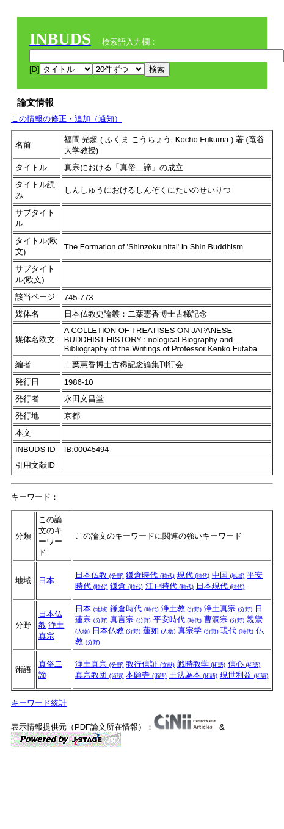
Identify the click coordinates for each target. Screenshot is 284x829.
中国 (228, 575)
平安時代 (177, 619)
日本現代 (220, 585)
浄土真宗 (228, 608)
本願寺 (146, 675)
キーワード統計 (39, 703)
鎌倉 (126, 585)
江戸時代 (169, 585)
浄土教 (181, 608)
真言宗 (130, 619)
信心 (244, 664)
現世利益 (244, 675)
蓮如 (159, 630)
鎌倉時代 (150, 575)
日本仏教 (99, 575)
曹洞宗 (224, 619)
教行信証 (150, 664)
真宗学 (198, 630)
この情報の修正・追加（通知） (66, 118)
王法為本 (193, 675)
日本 (46, 580)
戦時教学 (201, 664)
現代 (193, 575)
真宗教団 (99, 675)
